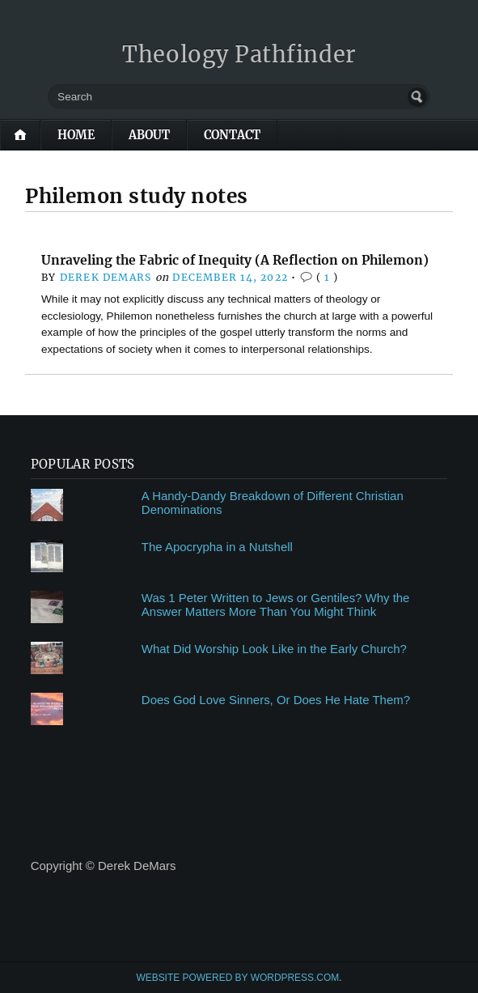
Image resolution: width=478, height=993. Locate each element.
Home (76, 135)
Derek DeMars (106, 277)
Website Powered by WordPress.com (237, 977)
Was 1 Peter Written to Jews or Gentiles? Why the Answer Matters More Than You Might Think (276, 604)
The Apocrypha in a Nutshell (217, 547)
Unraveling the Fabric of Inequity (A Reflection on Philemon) (235, 260)
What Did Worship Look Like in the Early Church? (274, 649)
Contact (232, 135)
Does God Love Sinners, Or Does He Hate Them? (276, 700)
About (149, 135)
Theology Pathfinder (238, 54)
